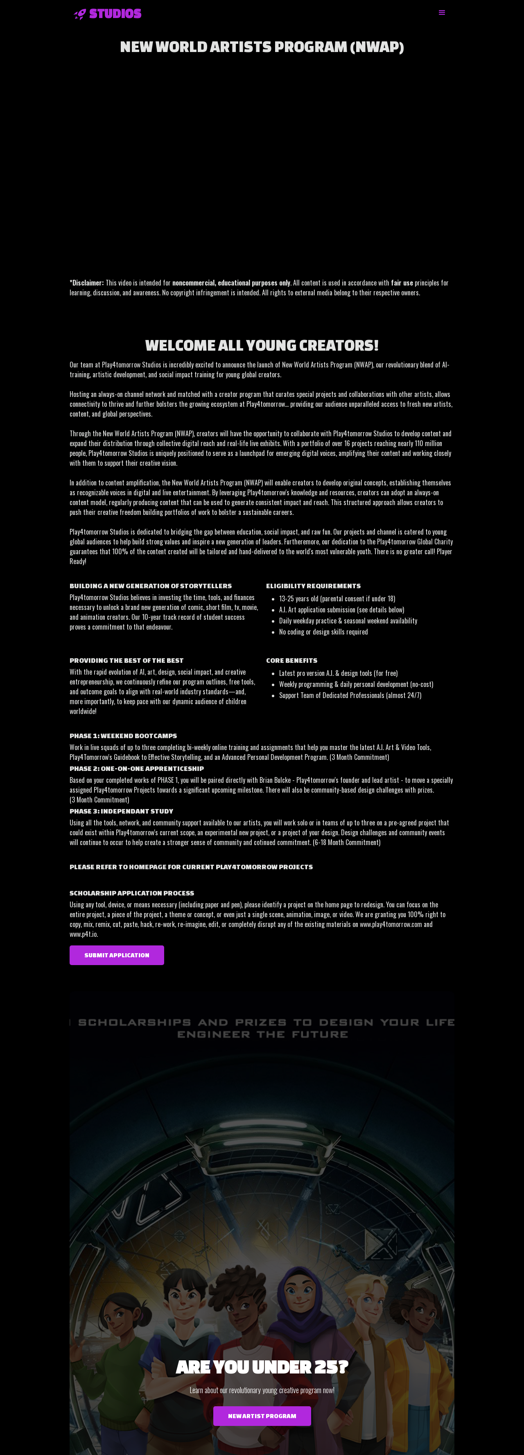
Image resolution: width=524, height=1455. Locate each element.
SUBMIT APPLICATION (116, 955)
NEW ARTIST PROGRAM (262, 1415)
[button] (442, 12)
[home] (105, 13)
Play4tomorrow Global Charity (415, 541)
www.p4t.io (83, 934)
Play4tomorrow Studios (131, 364)
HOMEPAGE (148, 866)
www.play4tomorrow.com (391, 924)
